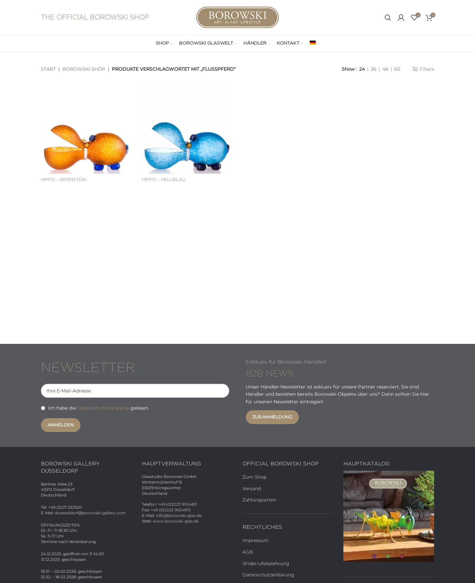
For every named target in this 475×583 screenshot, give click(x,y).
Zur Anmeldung (272, 416)
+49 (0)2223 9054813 (171, 509)
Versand (251, 489)
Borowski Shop (83, 69)
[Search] (388, 17)
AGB (247, 552)
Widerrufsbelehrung (265, 563)
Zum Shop (254, 477)
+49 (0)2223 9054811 (177, 504)
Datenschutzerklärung (103, 408)
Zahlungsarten (259, 500)
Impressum (255, 540)
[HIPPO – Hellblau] (187, 128)
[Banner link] (388, 516)
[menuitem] (314, 44)
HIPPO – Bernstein (63, 179)
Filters (427, 69)
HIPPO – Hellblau (163, 179)
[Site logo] (237, 17)
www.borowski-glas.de (176, 521)
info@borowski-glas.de (179, 515)
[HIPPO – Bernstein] (86, 128)
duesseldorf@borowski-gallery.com (90, 512)
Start (48, 69)
